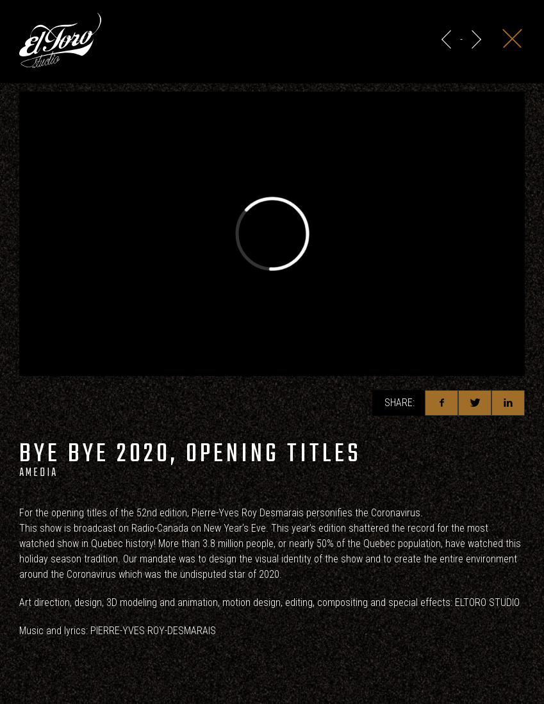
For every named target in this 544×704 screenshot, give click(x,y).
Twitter (474, 403)
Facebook (441, 403)
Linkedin (508, 403)
